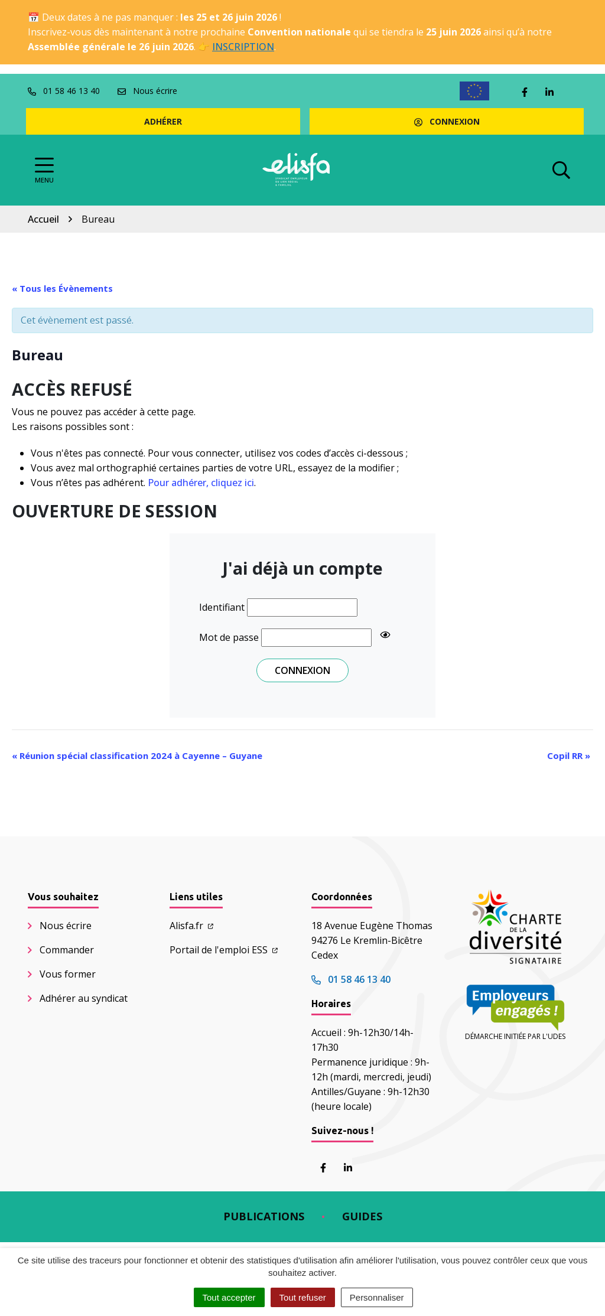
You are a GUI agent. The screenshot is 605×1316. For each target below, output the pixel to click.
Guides (362, 1216)
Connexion (447, 121)
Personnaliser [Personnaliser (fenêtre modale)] (377, 1297)
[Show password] (385, 635)
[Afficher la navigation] (44, 170)
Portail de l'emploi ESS (224, 949)
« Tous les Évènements (62, 288)
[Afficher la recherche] (561, 170)
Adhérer (163, 121)
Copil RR (568, 755)
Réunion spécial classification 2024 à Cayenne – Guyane (137, 755)
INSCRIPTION (243, 46)
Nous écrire (66, 925)
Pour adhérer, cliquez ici (201, 482)
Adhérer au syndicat (84, 998)
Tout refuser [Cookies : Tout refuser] (302, 1297)
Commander (67, 949)
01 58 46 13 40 (351, 979)
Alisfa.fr (191, 925)
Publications (263, 1216)
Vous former (68, 974)
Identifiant (222, 607)
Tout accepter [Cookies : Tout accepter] (229, 1297)
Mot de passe (229, 637)
